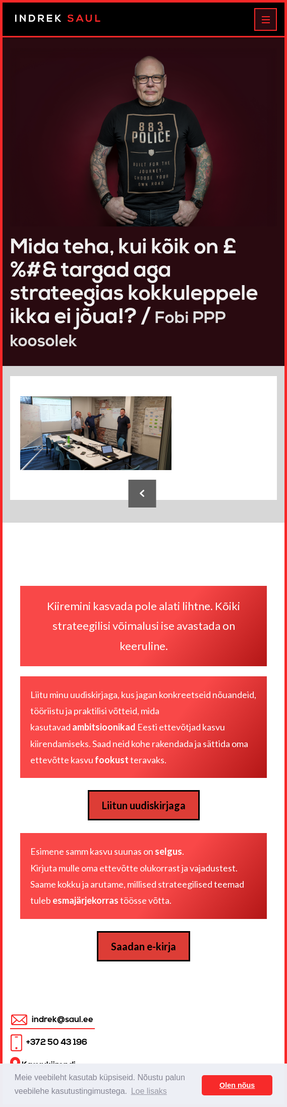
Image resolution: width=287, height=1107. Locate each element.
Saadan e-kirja (143, 946)
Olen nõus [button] (237, 1085)
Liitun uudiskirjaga (144, 805)
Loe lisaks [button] (149, 1091)
